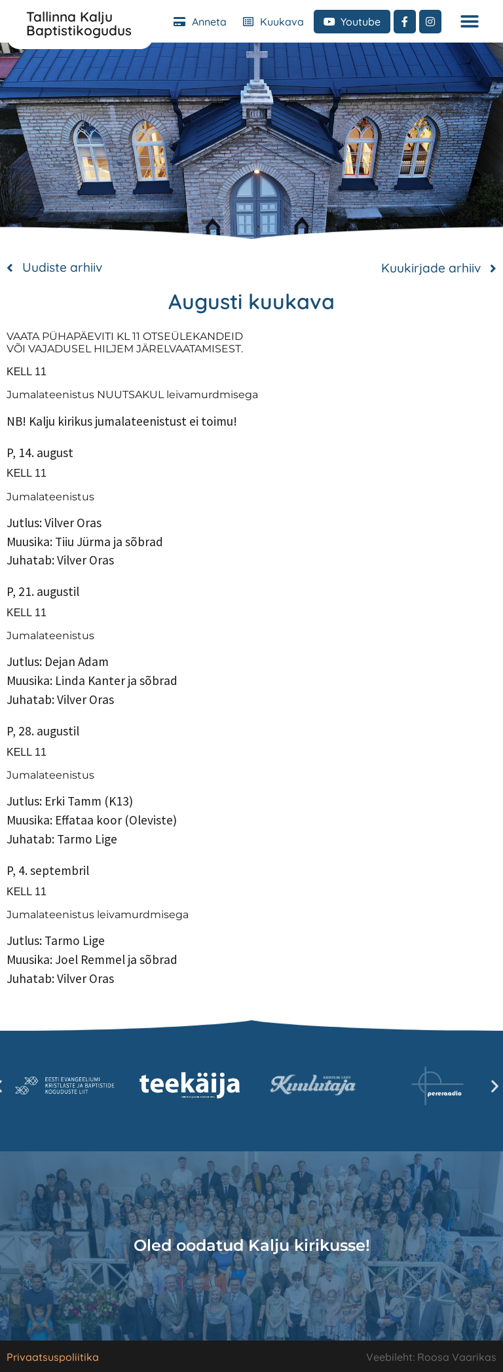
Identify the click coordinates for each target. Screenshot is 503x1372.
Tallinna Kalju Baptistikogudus (79, 23)
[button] (469, 21)
